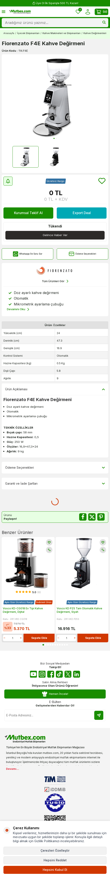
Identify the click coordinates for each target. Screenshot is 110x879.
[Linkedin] (76, 674)
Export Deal (82, 213)
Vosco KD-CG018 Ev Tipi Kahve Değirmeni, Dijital (23, 610)
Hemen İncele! (55, 694)
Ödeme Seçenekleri (82, 254)
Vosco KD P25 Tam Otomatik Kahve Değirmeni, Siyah (79, 610)
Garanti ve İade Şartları (55, 483)
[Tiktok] (59, 674)
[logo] (20, 12)
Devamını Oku (18, 309)
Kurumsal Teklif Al (28, 213)
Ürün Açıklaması (55, 389)
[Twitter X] (67, 674)
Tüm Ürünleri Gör (55, 281)
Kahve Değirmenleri (94, 33)
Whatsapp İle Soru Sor (27, 254)
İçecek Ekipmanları (28, 33)
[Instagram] (42, 674)
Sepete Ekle (39, 637)
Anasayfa (8, 33)
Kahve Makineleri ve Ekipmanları (61, 33)
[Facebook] (50, 674)
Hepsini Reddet (55, 860)
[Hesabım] (87, 11)
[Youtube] (33, 674)
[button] (54, 138)
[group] (55, 97)
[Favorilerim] (78, 11)
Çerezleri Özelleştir (55, 850)
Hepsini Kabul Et (55, 869)
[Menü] (3, 11)
